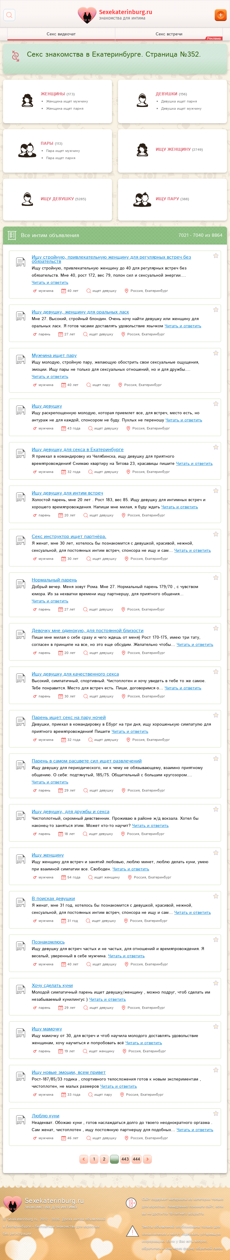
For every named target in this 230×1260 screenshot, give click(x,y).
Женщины (53, 94)
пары (48, 144)
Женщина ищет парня (64, 108)
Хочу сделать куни (52, 985)
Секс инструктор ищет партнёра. (69, 536)
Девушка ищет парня (179, 101)
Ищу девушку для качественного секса (75, 674)
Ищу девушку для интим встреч (67, 493)
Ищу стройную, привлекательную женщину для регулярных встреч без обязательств (111, 259)
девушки (167, 94)
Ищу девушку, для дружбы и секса (70, 811)
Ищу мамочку (47, 1029)
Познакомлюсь (48, 942)
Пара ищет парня (60, 158)
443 (125, 1159)
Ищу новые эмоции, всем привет (69, 1072)
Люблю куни (45, 1116)
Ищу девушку (58, 199)
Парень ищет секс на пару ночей (69, 717)
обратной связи (209, 1248)
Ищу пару (168, 199)
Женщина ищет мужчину (67, 101)
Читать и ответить (50, 283)
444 (136, 1159)
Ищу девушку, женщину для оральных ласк (80, 312)
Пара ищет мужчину (63, 150)
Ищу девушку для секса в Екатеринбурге (78, 449)
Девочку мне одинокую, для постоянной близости (87, 630)
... (114, 1159)
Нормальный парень (54, 580)
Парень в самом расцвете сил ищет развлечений (87, 761)
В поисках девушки (53, 898)
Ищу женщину (174, 150)
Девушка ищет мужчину (181, 108)
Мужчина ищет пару (54, 355)
